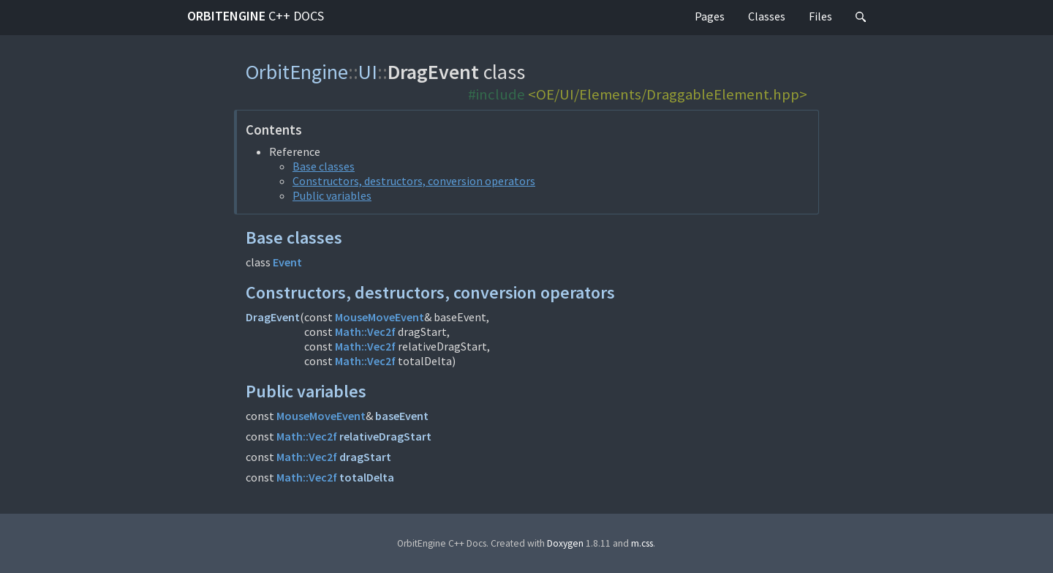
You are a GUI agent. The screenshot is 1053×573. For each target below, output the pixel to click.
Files (820, 16)
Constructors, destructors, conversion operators (413, 180)
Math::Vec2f (365, 331)
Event (287, 262)
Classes (766, 16)
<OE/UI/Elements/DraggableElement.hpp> (667, 94)
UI (367, 72)
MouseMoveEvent (379, 317)
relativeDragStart (385, 436)
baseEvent (402, 415)
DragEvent (273, 317)
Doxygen (565, 543)
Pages (710, 16)
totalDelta (366, 477)
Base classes (323, 166)
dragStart (365, 456)
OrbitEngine (255, 15)
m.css (642, 543)
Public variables (331, 195)
